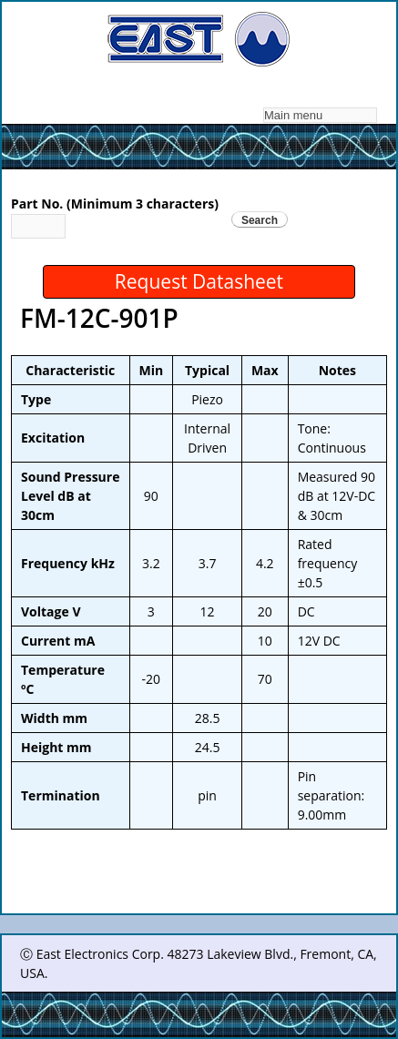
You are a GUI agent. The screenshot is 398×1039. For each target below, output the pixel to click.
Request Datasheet (199, 281)
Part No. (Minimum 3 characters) (115, 203)
